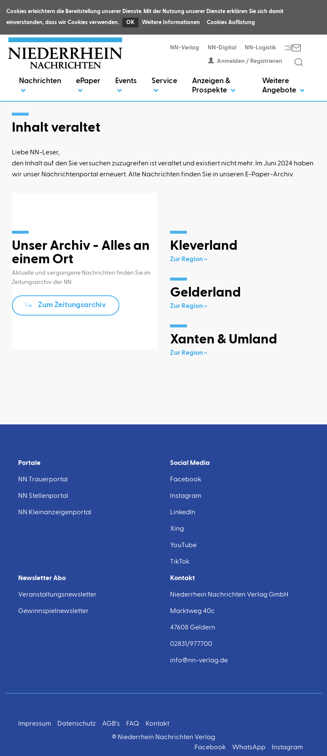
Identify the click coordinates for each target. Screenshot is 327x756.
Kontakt (157, 724)
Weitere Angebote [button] (283, 85)
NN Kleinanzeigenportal (55, 512)
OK (130, 22)
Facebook (185, 479)
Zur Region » (188, 259)
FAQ (132, 724)
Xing (177, 529)
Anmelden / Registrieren (245, 61)
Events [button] (126, 85)
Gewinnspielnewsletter (53, 611)
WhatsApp (248, 747)
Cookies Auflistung (231, 22)
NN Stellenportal (43, 496)
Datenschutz (76, 724)
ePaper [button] (88, 85)
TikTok (179, 562)
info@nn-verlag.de (199, 660)
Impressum (34, 724)
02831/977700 (191, 644)
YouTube (183, 545)
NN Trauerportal (43, 479)
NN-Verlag (184, 48)
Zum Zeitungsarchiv (72, 305)
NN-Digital (222, 48)
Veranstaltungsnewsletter (57, 594)
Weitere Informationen (171, 22)
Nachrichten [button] (40, 85)
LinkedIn (182, 512)
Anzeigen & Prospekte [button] (213, 85)
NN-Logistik (260, 48)
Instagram (185, 496)
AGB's (111, 724)
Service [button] (164, 85)
